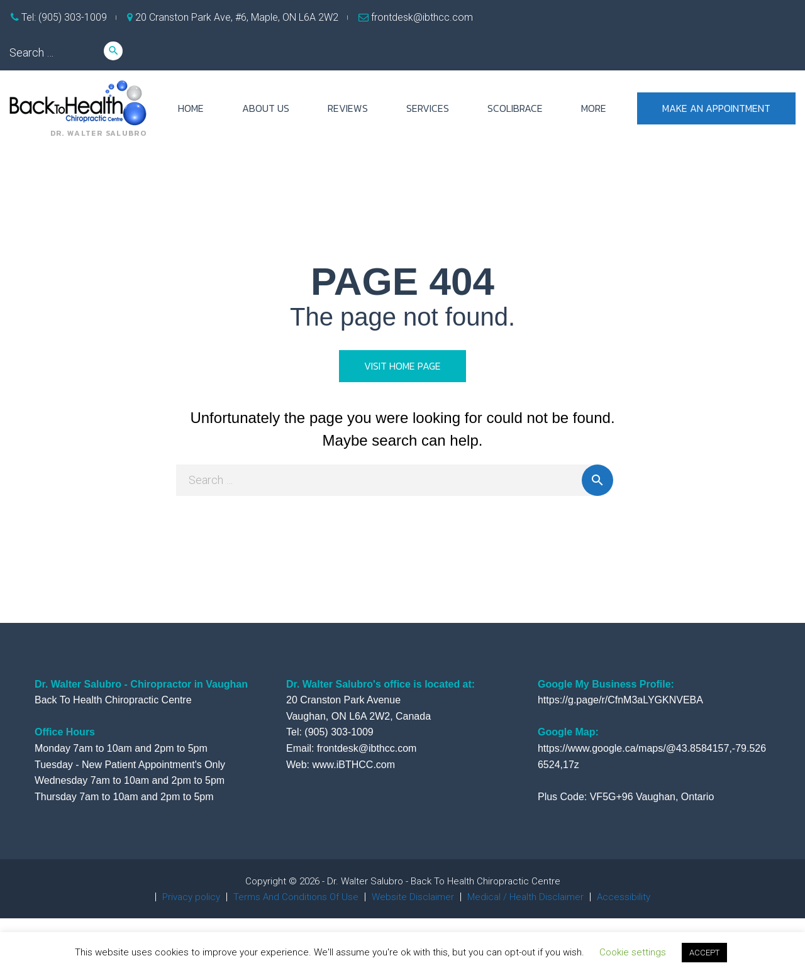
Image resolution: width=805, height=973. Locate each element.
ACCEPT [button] (704, 952)
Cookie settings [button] (632, 952)
